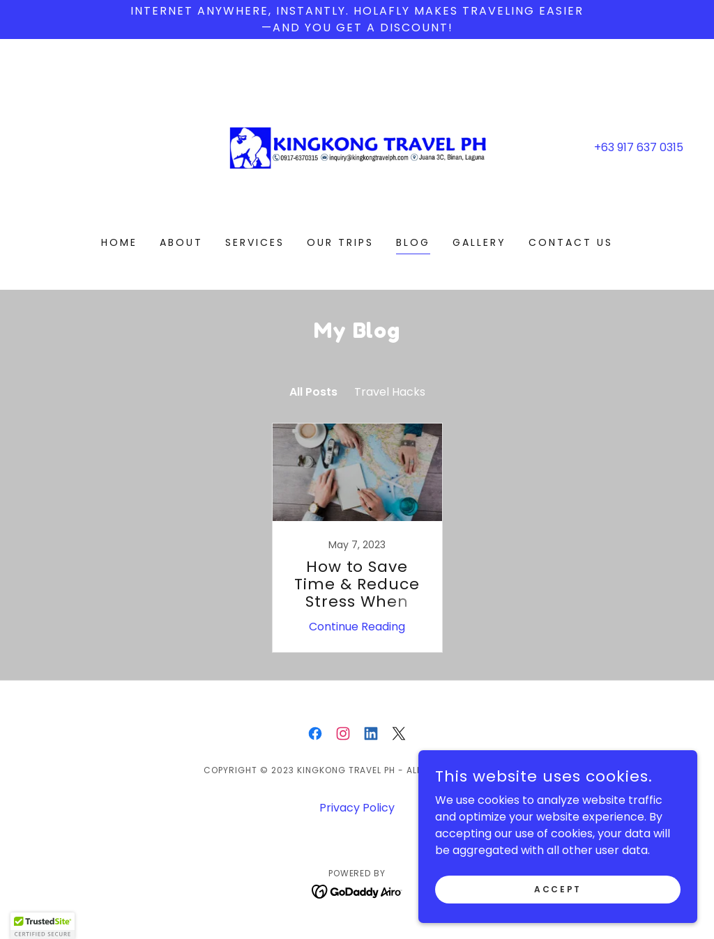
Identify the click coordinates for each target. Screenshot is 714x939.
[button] (42, 926)
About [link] (181, 242)
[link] (357, 147)
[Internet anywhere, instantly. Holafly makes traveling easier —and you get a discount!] (357, 19)
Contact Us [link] (571, 242)
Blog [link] (413, 242)
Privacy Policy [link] (357, 808)
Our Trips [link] (340, 242)
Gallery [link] (479, 242)
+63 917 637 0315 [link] (638, 147)
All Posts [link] (313, 392)
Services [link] (254, 242)
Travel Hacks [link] (389, 392)
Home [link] (119, 242)
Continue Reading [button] (357, 627)
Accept (557, 888)
